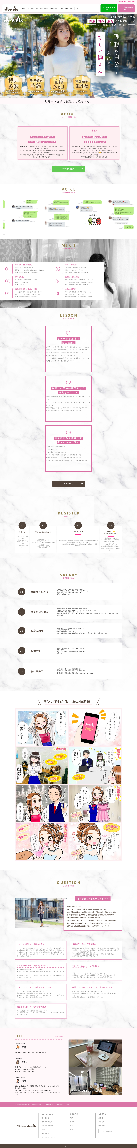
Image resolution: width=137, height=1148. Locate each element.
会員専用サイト (104, 1114)
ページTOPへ (107, 1131)
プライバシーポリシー (49, 1137)
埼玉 (71, 1125)
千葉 (71, 1129)
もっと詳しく (73, 483)
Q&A (62, 8)
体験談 (66, 8)
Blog (71, 8)
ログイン (79, 8)
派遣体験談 (45, 1133)
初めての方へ (34, 8)
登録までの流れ (44, 8)
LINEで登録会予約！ (72, 169)
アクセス (102, 1122)
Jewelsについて (25, 8)
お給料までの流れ (54, 8)
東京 (71, 1118)
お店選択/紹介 (75, 1114)
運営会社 (102, 1125)
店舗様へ (102, 1118)
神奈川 (72, 1122)
